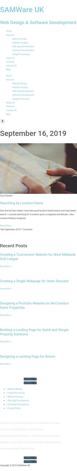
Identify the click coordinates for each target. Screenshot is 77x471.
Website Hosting (20, 42)
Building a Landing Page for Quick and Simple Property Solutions (31, 442)
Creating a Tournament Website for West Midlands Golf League (30, 423)
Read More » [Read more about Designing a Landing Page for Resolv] (6, 364)
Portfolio (10, 62)
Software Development (23, 50)
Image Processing (20, 54)
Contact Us (11, 65)
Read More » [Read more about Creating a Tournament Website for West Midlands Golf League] (6, 266)
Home (9, 31)
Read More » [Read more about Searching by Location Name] (6, 225)
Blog (8, 69)
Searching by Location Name (21, 203)
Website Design (19, 39)
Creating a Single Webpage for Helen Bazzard (34, 281)
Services (10, 35)
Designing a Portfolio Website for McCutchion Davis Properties (30, 436)
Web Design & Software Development (38, 22)
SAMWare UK (22, 9)
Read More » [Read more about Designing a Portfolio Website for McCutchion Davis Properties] (6, 315)
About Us (10, 58)
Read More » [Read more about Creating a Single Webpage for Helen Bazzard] (6, 288)
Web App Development (23, 46)
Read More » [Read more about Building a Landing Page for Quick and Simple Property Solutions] (6, 341)
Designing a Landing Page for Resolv (27, 356)
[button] (2, 121)
